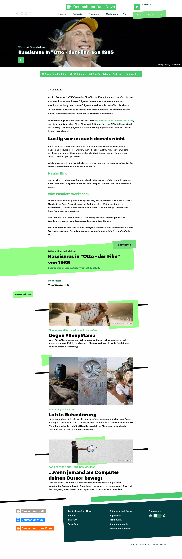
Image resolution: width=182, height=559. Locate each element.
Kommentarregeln (119, 524)
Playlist (150, 15)
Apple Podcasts (112, 74)
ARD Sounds (78, 74)
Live (139, 15)
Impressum (115, 515)
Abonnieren (132, 74)
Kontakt (72, 515)
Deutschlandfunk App (54, 74)
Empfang (72, 519)
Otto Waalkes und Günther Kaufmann (114, 120)
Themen (62, 14)
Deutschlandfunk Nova (80, 511)
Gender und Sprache (120, 528)
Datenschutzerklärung (121, 511)
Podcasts (77, 14)
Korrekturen (116, 519)
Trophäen (73, 524)
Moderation (112, 14)
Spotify (94, 74)
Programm (94, 14)
